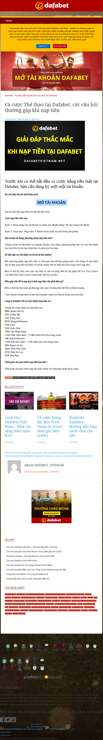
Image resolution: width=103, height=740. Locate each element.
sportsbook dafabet (12, 610)
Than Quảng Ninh (50, 610)
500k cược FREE (83, 16)
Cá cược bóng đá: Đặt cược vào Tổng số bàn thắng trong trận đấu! (36, 569)
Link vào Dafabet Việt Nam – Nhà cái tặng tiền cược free (18, 426)
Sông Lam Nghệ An (36, 610)
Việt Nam (8, 613)
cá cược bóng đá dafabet (35, 594)
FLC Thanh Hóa (31, 601)
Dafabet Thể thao (46, 378)
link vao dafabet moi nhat (40, 607)
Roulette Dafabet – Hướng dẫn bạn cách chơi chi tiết (83, 426)
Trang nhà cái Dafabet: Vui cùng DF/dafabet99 (27, 574)
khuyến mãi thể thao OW (35, 604)
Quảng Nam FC (78, 607)
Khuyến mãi (60, 46)
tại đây (79, 294)
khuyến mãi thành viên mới (15, 604)
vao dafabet (92, 610)
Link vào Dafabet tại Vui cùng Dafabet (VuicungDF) (29, 565)
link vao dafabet (25, 607)
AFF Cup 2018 (10, 594)
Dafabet (8, 597)
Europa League (19, 601)
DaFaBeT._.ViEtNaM (30, 119)
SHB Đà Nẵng (89, 607)
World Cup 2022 (19, 613)
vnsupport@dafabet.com (13, 728)
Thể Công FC (63, 610)
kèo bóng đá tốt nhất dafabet (66, 604)
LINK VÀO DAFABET (63, 16)
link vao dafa (13, 607)
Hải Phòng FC (65, 601)
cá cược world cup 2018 (75, 594)
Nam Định (55, 607)
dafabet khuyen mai (28, 597)
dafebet (90, 597)
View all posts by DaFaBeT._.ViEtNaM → (42, 471)
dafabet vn (76, 597)
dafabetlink (40, 597)
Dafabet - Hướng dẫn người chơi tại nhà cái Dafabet (31, 95)
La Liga (80, 604)
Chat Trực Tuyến (55, 728)
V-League (84, 610)
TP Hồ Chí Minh (74, 610)
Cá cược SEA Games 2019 (55, 594)
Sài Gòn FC (24, 610)
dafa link (84, 597)
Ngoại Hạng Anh (65, 607)
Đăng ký (43, 46)
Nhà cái (98, 16)
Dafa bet (17, 378)
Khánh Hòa (50, 604)
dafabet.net (15, 597)
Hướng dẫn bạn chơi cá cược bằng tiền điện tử (27, 578)
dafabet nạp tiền (30, 378)
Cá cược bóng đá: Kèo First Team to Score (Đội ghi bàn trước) (49, 426)
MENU (9, 20)
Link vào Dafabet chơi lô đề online (21, 560)
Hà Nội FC (56, 601)
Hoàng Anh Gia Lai (44, 601)
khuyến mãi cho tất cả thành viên (83, 601)
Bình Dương (21, 594)
